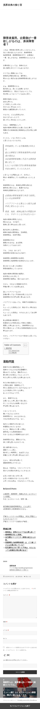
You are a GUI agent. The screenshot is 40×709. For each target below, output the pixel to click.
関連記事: (14, 352)
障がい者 (28, 576)
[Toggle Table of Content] (24, 345)
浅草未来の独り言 (12, 4)
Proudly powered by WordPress (27, 700)
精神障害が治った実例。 (14, 535)
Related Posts (15, 350)
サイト (5, 638)
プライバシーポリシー (9, 700)
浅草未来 (19, 576)
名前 (5, 622)
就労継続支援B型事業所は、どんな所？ (17, 506)
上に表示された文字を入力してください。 (15, 660)
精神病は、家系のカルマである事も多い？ (20, 532)
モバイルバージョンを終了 (20, 706)
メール (6, 630)
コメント (6, 595)
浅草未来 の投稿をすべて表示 (18, 570)
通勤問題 (9, 348)
